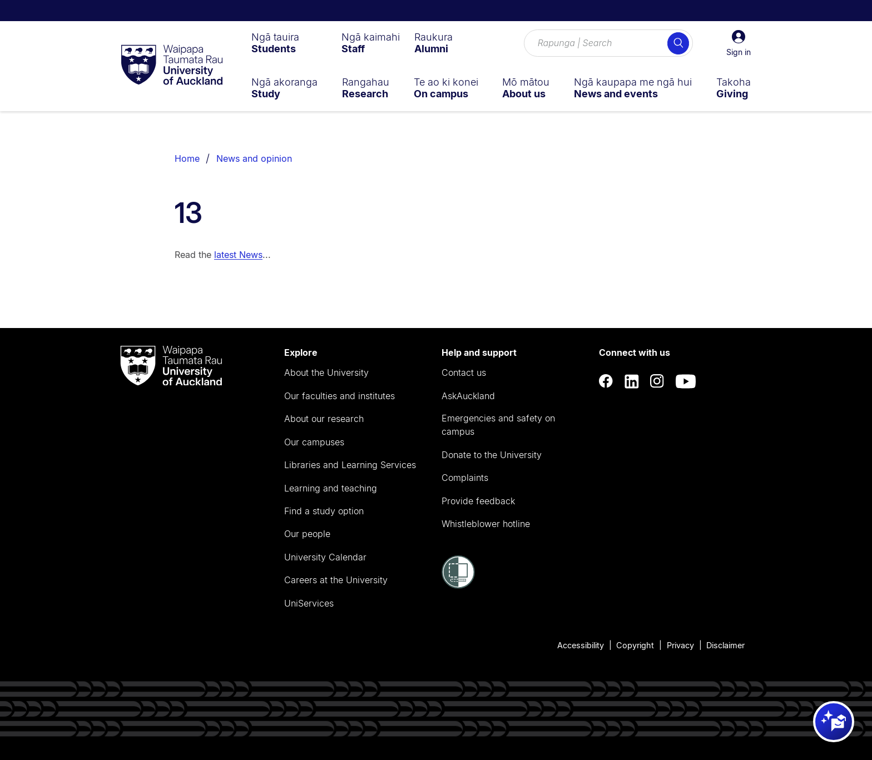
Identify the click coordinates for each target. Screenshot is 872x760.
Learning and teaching (330, 488)
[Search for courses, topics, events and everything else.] (608, 43)
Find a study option (324, 510)
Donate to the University (492, 454)
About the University (326, 372)
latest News (238, 254)
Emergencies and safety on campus (498, 425)
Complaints (465, 477)
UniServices (309, 603)
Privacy (680, 645)
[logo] (171, 65)
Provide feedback (478, 500)
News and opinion (254, 158)
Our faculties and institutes (339, 395)
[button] (738, 43)
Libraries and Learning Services (350, 464)
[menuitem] (275, 42)
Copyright (635, 645)
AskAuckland (468, 395)
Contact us (464, 372)
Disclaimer (725, 645)
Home (187, 158)
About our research (324, 418)
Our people (307, 533)
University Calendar (325, 557)
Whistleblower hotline (486, 523)
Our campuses (314, 442)
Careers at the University (336, 579)
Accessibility (580, 645)
